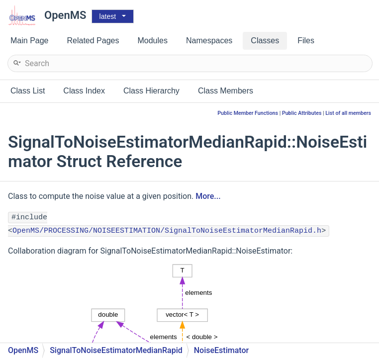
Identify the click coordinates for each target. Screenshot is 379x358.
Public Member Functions (247, 113)
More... (207, 196)
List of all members (348, 113)
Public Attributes (302, 113)
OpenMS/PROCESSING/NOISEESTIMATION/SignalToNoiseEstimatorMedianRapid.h (166, 231)
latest (107, 16)
